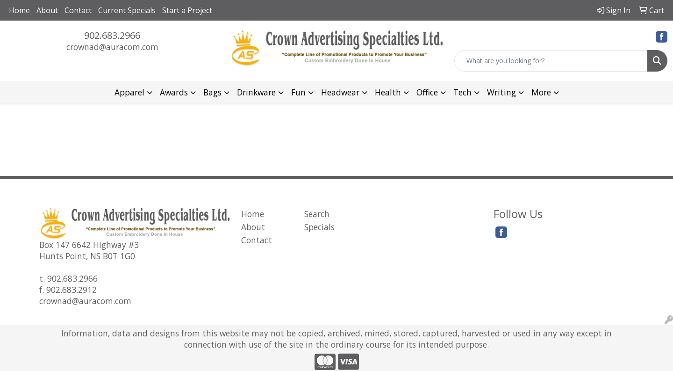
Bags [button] (212, 92)
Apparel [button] (129, 92)
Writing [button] (501, 92)
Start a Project (187, 10)
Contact (78, 10)
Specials (319, 227)
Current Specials (127, 10)
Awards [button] (174, 92)
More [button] (541, 92)
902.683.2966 (112, 35)
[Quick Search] (551, 61)
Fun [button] (298, 92)
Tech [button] (462, 92)
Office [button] (427, 92)
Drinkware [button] (256, 92)
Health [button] (388, 92)
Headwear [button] (340, 92)
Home (19, 10)
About (47, 10)
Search (316, 213)
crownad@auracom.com (112, 46)
